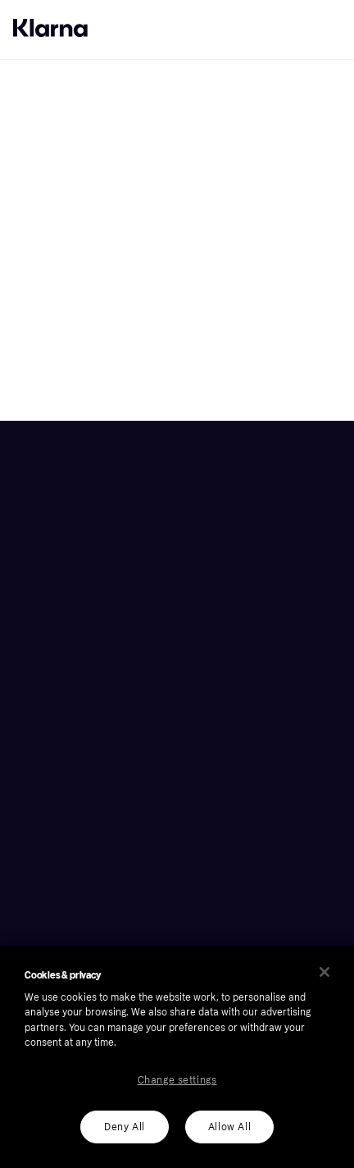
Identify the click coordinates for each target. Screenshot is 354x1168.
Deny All (124, 1127)
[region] (177, 1057)
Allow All (229, 1127)
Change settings (177, 1080)
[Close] (324, 972)
